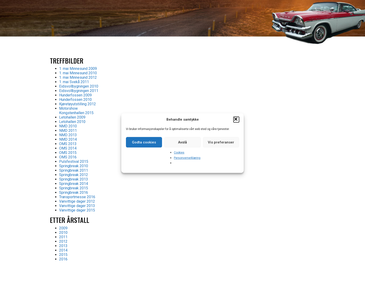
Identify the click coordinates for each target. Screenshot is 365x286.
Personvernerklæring (187, 158)
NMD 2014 (68, 139)
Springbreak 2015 (73, 188)
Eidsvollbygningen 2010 (78, 86)
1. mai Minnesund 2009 (78, 68)
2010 (63, 232)
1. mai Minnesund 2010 (78, 73)
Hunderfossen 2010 (75, 99)
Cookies (179, 152)
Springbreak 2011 (73, 170)
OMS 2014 (68, 148)
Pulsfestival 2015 (73, 161)
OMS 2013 (68, 144)
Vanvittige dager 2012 (77, 201)
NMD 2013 (68, 135)
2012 (63, 241)
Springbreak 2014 (73, 183)
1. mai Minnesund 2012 (78, 77)
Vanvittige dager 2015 (77, 210)
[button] (236, 119)
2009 (63, 228)
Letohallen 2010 (72, 121)
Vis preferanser (221, 142)
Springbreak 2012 (73, 175)
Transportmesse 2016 (77, 197)
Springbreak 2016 (73, 192)
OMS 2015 (68, 152)
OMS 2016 (68, 157)
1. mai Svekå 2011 (74, 82)
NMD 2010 (68, 126)
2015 (63, 254)
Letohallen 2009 (72, 117)
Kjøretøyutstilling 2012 (77, 104)
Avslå (182, 142)
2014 (63, 250)
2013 (63, 246)
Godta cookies (144, 142)
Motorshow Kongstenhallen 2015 (76, 110)
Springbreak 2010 (73, 166)
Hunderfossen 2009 (75, 95)
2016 (63, 259)
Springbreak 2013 (73, 179)
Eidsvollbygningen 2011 (78, 91)
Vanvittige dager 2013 (77, 206)
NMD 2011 (68, 130)
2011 (63, 237)
